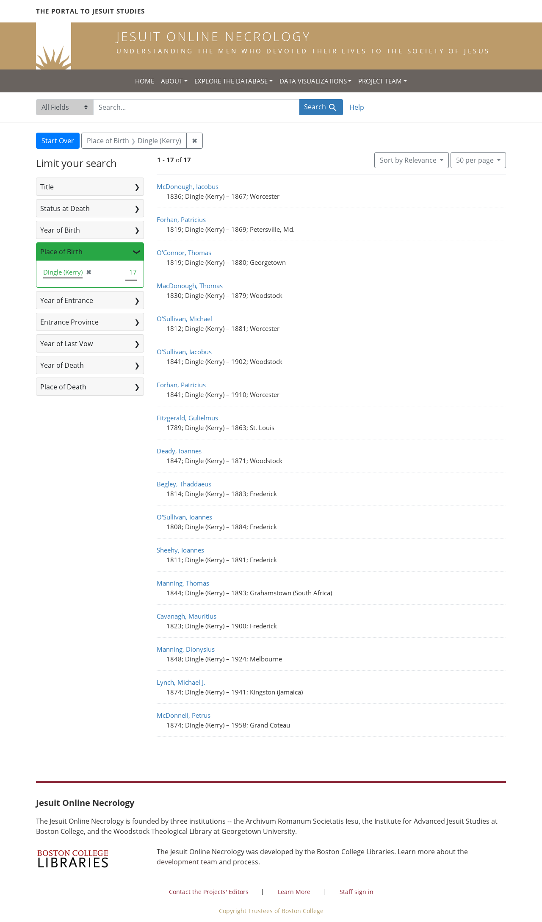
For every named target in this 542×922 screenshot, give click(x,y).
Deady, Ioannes (179, 451)
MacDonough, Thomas (190, 285)
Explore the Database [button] (231, 81)
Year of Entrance (66, 300)
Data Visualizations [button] (313, 81)
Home (144, 81)
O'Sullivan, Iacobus (184, 351)
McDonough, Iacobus (187, 186)
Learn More (294, 892)
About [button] (172, 81)
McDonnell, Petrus (183, 715)
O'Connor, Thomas (184, 252)
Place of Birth (61, 251)
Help (356, 107)
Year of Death (62, 365)
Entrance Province (69, 322)
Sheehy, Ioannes (180, 550)
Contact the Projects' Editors (209, 892)
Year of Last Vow (66, 343)
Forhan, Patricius (181, 219)
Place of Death (63, 387)
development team (187, 861)
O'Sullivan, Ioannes (184, 517)
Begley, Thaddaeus (184, 484)
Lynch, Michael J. (181, 682)
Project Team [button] (380, 81)
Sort (409, 160)
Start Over (57, 140)
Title (47, 187)
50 (475, 160)
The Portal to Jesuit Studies (90, 11)
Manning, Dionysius (186, 649)
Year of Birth (60, 230)
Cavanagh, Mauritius (186, 616)
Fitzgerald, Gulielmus (187, 418)
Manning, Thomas (183, 583)
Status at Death (65, 208)
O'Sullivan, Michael (184, 318)
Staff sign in (356, 892)
